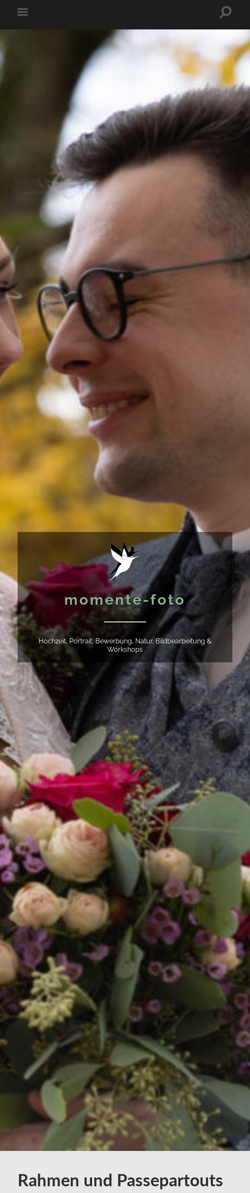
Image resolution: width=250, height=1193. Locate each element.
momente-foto (125, 599)
